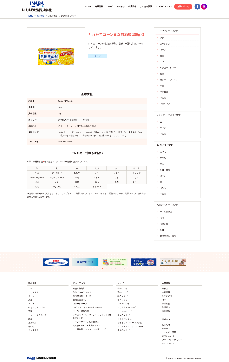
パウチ (163, 128)
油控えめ (164, 224)
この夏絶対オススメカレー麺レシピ (89, 328)
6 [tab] (125, 269)
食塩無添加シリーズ (82, 296)
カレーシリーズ (80, 303)
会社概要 (166, 292)
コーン (97, 56)
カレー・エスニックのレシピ (130, 325)
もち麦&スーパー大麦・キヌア (87, 324)
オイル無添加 (166, 212)
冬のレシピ (122, 299)
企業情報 (127, 6)
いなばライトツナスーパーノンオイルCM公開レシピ (92, 315)
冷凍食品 (164, 91)
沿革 (164, 299)
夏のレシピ (122, 292)
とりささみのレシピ (126, 307)
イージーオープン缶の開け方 (86, 321)
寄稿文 (165, 288)
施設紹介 (166, 307)
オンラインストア (159, 6)
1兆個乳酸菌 (78, 288)
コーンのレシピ (124, 310)
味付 (162, 230)
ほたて (163, 188)
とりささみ (165, 43)
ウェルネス (165, 104)
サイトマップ (168, 342)
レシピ (105, 6)
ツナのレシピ (123, 303)
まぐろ (163, 152)
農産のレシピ (123, 314)
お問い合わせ (178, 6)
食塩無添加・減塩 (168, 236)
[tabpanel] (56, 262)
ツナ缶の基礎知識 (81, 310)
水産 (162, 85)
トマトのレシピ (124, 318)
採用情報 (166, 310)
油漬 (162, 218)
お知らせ (116, 6)
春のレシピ (122, 288)
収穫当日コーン (80, 299)
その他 (163, 98)
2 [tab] (107, 269)
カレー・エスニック (169, 79)
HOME (83, 6)
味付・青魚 (165, 170)
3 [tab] (112, 269)
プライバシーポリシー (172, 338)
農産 (162, 55)
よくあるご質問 (169, 331)
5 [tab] (121, 269)
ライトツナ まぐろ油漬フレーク (87, 307)
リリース (166, 327)
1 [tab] (103, 269)
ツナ (162, 37)
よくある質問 (141, 6)
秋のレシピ (122, 296)
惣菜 (162, 73)
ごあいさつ (167, 296)
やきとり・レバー (168, 67)
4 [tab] (116, 269)
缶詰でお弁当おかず (82, 292)
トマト (163, 61)
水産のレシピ (123, 329)
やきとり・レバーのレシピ (129, 321)
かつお (163, 158)
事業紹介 (166, 303)
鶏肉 (162, 164)
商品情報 (94, 6)
